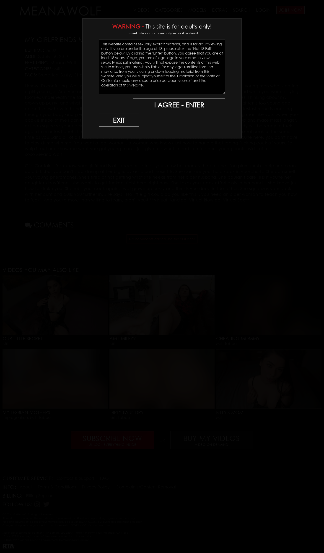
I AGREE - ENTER (181, 105)
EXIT (114, 105)
